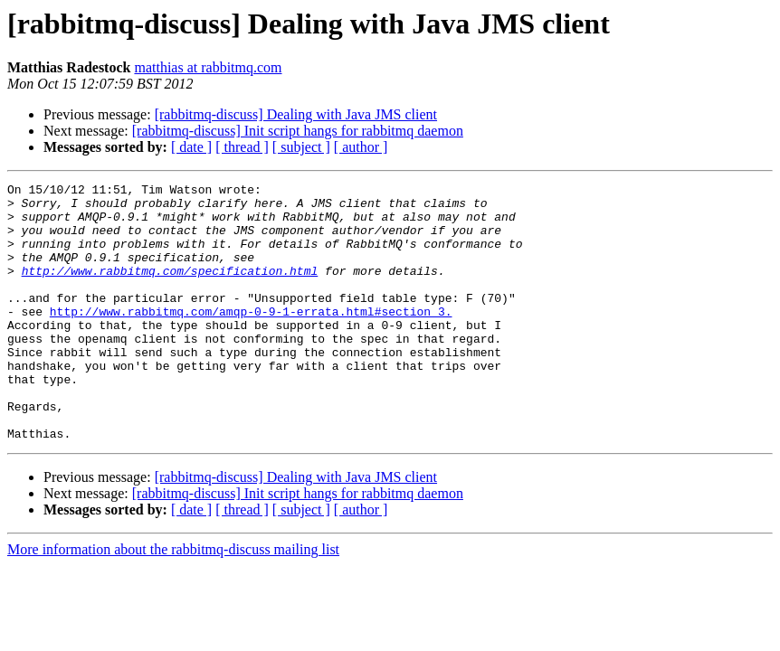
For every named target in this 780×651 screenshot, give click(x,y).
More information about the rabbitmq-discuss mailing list (173, 601)
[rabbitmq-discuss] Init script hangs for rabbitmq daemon (297, 130)
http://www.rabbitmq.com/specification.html (170, 289)
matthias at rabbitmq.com (207, 67)
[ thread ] (242, 147)
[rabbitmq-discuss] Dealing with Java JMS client (296, 114)
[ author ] (361, 147)
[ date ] (191, 147)
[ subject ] (301, 147)
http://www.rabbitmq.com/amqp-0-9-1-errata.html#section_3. (251, 338)
